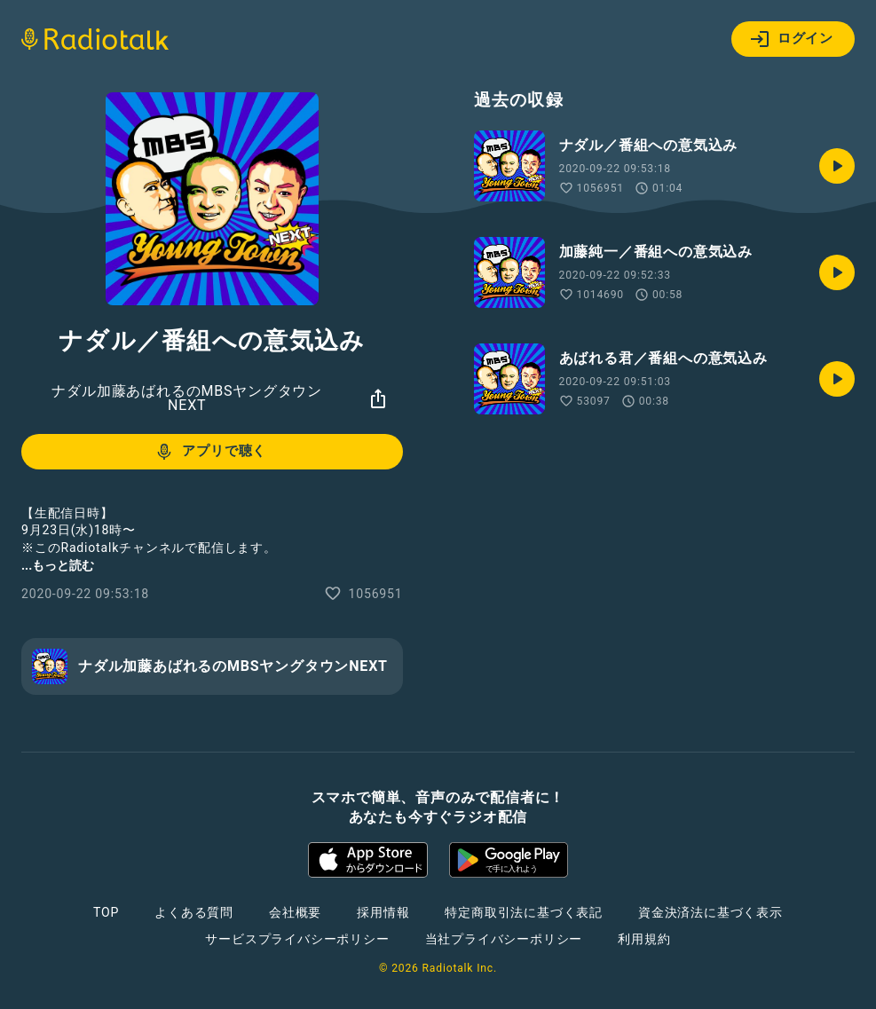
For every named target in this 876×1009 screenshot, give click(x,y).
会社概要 (295, 912)
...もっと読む (57, 565)
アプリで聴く (210, 451)
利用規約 (644, 939)
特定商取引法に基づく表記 (524, 912)
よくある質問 (193, 912)
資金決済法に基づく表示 (710, 912)
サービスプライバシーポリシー (297, 939)
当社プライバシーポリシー (504, 939)
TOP (106, 912)
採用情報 (383, 912)
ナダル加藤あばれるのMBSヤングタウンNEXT (186, 398)
